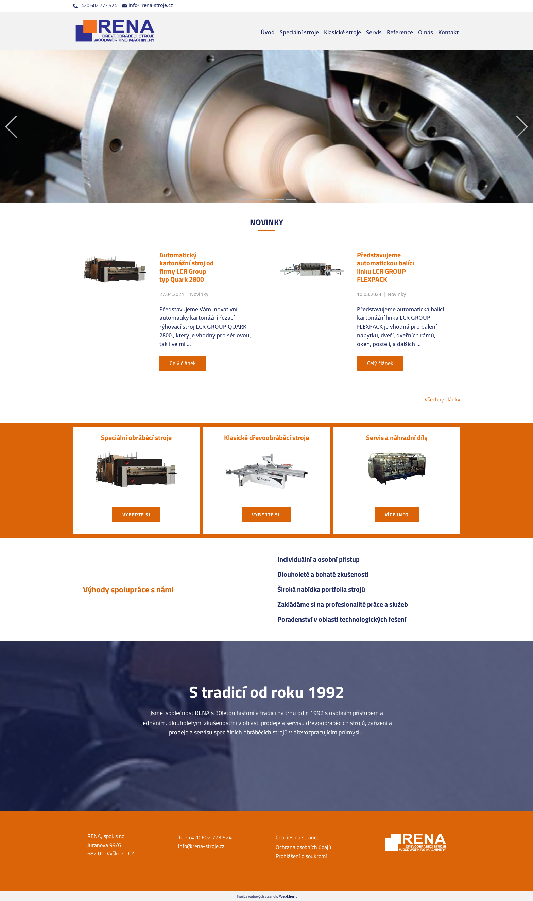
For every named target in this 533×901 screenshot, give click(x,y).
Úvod (268, 32)
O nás (425, 32)
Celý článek (183, 363)
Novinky (199, 294)
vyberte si (136, 514)
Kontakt (448, 32)
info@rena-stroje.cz (147, 5)
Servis (374, 32)
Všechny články (442, 399)
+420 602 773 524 (95, 5)
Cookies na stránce (297, 837)
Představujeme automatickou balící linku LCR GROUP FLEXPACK (385, 266)
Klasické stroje (342, 32)
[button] (11, 127)
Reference (400, 32)
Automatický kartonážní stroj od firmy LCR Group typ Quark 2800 (186, 266)
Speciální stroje (299, 32)
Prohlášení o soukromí (301, 856)
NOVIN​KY (266, 222)
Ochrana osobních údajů (303, 847)
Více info (397, 514)
